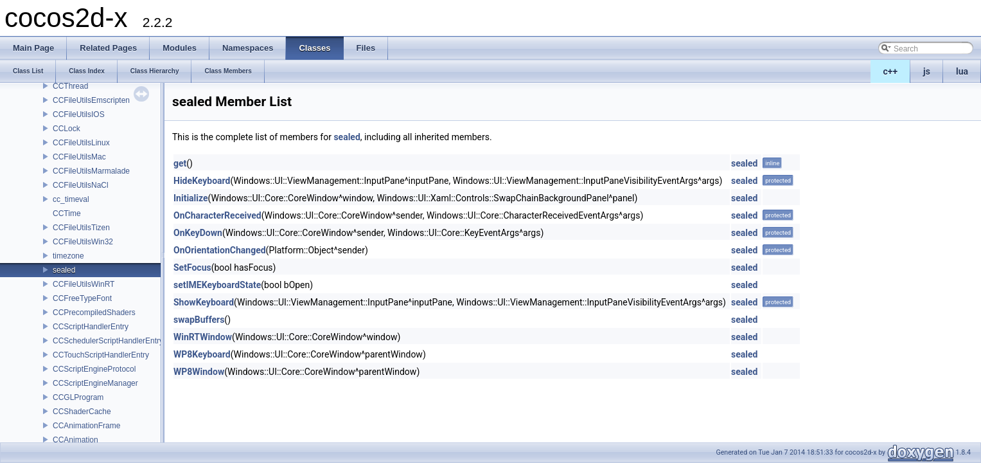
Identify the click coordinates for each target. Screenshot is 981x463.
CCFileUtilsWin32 (83, 241)
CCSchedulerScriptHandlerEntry (108, 340)
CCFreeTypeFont (82, 298)
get (179, 163)
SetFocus (192, 267)
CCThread (70, 86)
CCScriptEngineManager (95, 383)
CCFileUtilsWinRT (83, 284)
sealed (64, 270)
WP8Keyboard (202, 354)
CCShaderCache (82, 411)
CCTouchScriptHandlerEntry (101, 354)
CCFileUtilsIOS (79, 114)
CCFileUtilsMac (79, 156)
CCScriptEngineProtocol (94, 369)
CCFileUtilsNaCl (81, 185)
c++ (890, 71)
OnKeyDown (197, 233)
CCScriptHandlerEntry (90, 326)
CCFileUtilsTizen (81, 227)
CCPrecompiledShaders (94, 312)
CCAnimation (75, 439)
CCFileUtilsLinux (81, 142)
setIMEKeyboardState (217, 285)
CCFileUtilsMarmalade (91, 171)
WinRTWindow (202, 337)
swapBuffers (198, 319)
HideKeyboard (201, 181)
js (926, 71)
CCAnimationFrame (86, 425)
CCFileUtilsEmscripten (91, 100)
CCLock (66, 128)
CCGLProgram (78, 397)
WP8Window (198, 372)
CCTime (67, 213)
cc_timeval (71, 199)
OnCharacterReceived (217, 215)
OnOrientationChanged (219, 250)
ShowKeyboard (203, 302)
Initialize (190, 198)
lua (962, 71)
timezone (68, 255)
